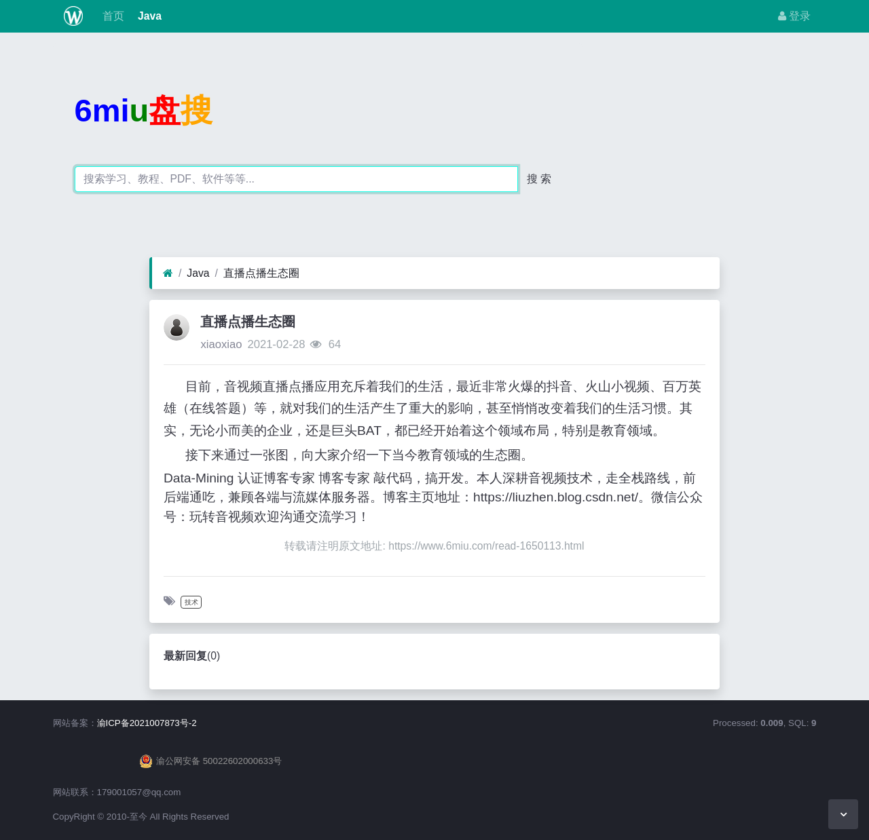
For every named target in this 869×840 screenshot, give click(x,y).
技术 (191, 602)
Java (148, 16)
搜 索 (539, 179)
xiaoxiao (221, 344)
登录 (794, 16)
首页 (111, 16)
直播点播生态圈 (261, 273)
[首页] (168, 273)
